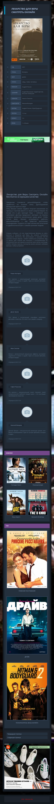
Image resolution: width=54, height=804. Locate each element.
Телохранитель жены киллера (27, 723)
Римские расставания (27, 591)
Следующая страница (14, 738)
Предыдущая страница (14, 734)
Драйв (27, 657)
